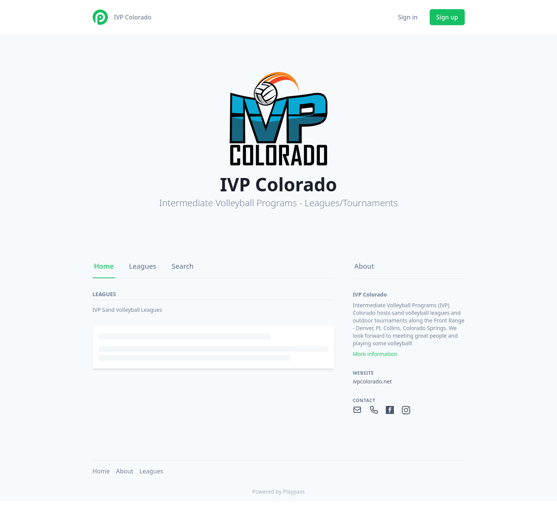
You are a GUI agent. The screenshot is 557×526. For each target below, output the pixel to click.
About (364, 266)
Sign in (408, 17)
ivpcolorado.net (372, 381)
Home (104, 266)
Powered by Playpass (278, 491)
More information (375, 354)
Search (183, 266)
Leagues (142, 266)
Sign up (447, 17)
